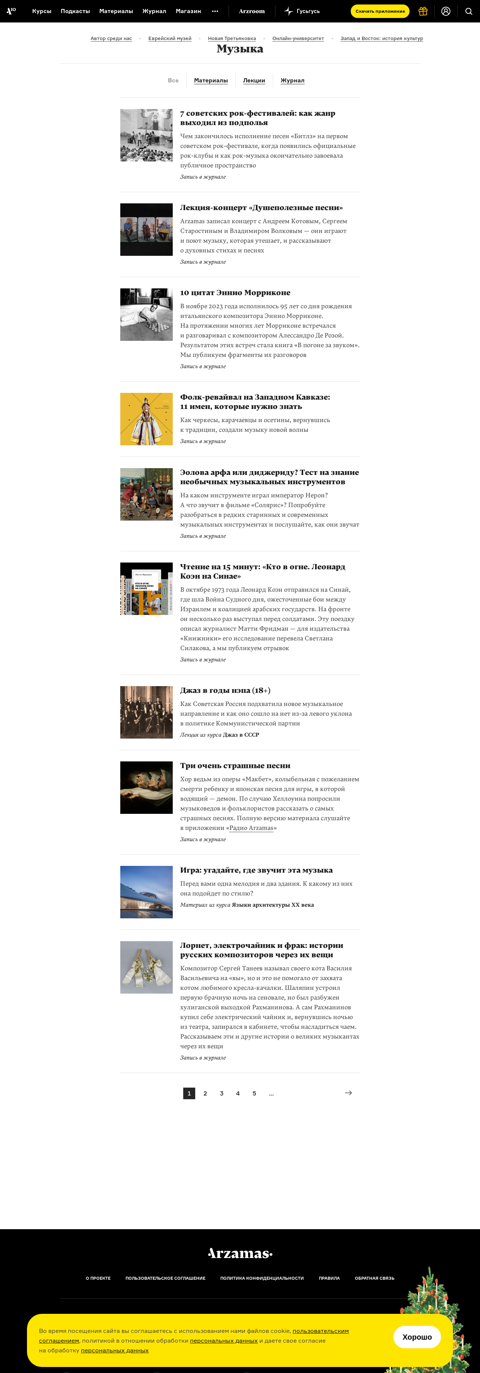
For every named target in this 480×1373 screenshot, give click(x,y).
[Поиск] (468, 11)
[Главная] (240, 1253)
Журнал (154, 11)
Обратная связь (375, 1278)
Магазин (188, 11)
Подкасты (75, 11)
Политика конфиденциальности (262, 1278)
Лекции (254, 80)
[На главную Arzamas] (11, 11)
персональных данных (224, 1340)
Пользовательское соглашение (165, 1278)
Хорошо (417, 1337)
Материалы (116, 11)
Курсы (41, 11)
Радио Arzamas (251, 828)
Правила (329, 1278)
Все (173, 80)
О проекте (98, 1278)
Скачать (380, 11)
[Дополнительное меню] (215, 11)
